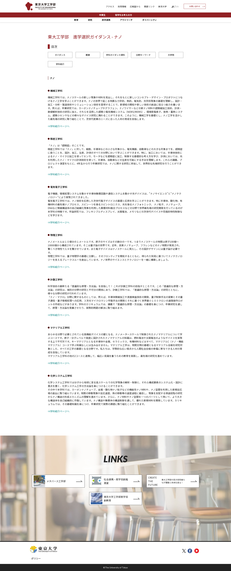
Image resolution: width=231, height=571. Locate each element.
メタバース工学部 (50, 481)
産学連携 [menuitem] (106, 19)
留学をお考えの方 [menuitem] (123, 14)
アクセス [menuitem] (110, 6)
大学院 (171, 54)
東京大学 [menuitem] (162, 6)
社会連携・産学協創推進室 (109, 481)
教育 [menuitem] (76, 19)
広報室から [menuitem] (135, 6)
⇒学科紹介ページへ (58, 126)
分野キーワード (143, 54)
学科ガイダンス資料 (115, 54)
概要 (88, 54)
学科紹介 (60, 64)
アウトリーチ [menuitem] (126, 19)
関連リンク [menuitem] (149, 6)
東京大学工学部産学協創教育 (109, 498)
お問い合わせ (194, 6)
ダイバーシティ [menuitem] (149, 19)
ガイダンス (60, 54)
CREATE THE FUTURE (167, 481)
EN (177, 6)
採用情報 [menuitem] (122, 6)
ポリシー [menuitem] (36, 558)
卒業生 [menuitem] (102, 14)
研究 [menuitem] (90, 19)
